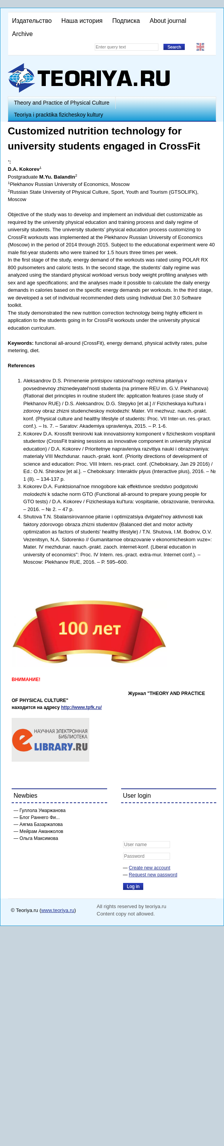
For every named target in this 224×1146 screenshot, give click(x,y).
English (200, 47)
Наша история (81, 20)
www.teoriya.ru (57, 910)
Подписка (126, 20)
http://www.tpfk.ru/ (81, 707)
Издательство (32, 20)
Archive (22, 34)
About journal (167, 20)
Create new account (149, 868)
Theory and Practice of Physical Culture (61, 103)
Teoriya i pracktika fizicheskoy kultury (58, 115)
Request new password (153, 875)
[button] (129, 814)
